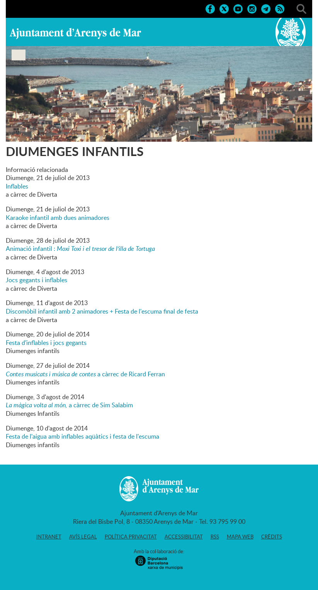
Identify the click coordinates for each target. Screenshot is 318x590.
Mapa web (240, 536)
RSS (215, 536)
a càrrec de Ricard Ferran (85, 374)
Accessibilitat (184, 536)
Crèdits (271, 536)
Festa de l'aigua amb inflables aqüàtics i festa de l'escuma (82, 436)
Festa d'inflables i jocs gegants (46, 342)
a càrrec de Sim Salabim (69, 405)
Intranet (48, 536)
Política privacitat (131, 536)
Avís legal (83, 536)
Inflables (17, 186)
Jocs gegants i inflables (36, 280)
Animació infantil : (80, 248)
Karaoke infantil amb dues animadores (57, 217)
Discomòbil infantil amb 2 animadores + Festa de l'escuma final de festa (102, 311)
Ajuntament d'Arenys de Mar (75, 33)
